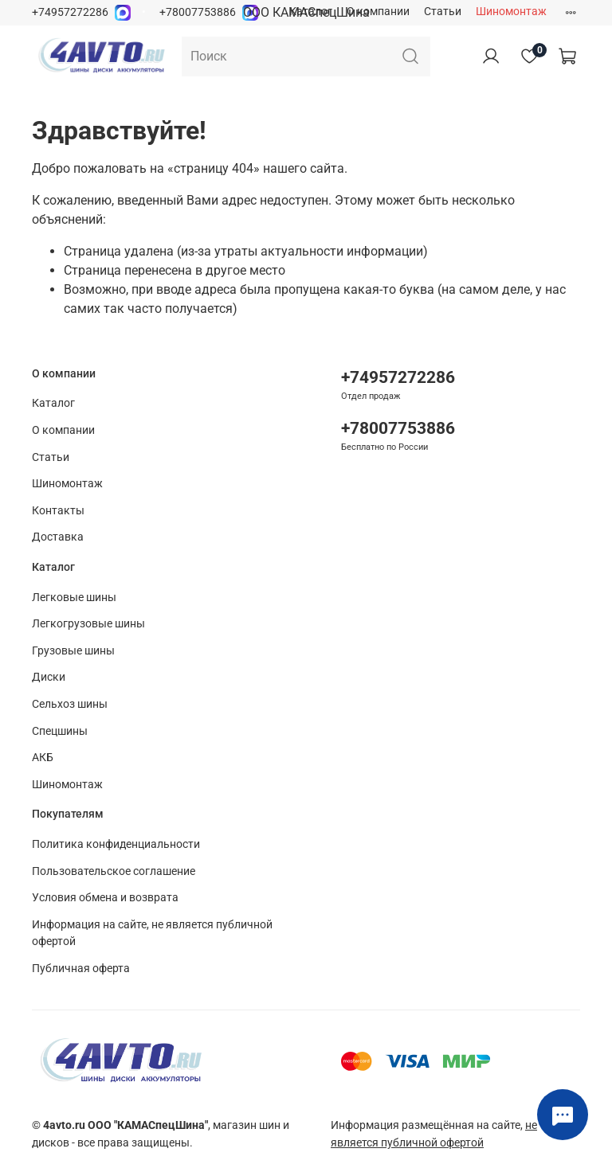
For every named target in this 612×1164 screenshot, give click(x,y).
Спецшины (60, 731)
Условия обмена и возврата (105, 897)
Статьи (442, 11)
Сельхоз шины (70, 704)
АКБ (42, 757)
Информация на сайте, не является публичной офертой (152, 933)
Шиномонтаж (511, 11)
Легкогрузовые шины (88, 624)
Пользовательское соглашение (113, 871)
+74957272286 (70, 12)
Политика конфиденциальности (116, 844)
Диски (48, 677)
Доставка (58, 537)
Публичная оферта (81, 968)
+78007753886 (197, 12)
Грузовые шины (73, 651)
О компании (378, 11)
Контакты (58, 511)
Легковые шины (74, 597)
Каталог (310, 11)
